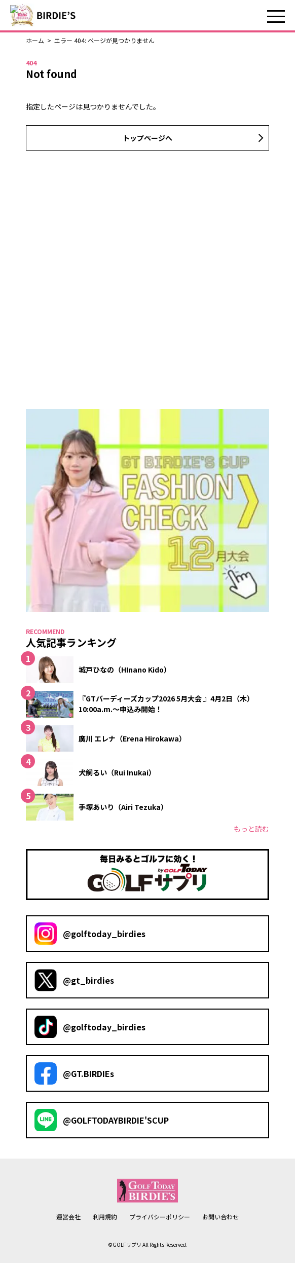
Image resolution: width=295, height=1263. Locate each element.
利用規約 (105, 1216)
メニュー (276, 16)
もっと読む (251, 829)
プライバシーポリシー (159, 1216)
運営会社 (68, 1216)
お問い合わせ (220, 1216)
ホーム (35, 40)
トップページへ (147, 138)
